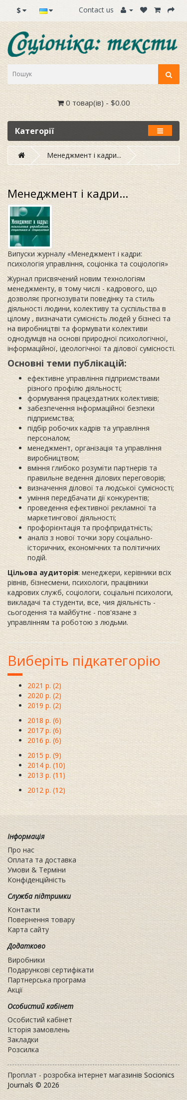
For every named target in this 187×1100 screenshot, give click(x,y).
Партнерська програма (46, 979)
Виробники (26, 960)
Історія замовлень (38, 1029)
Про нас (20, 850)
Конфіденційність (36, 879)
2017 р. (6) (44, 730)
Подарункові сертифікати (50, 970)
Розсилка (23, 1049)
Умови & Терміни (36, 869)
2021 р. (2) (44, 685)
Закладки (22, 1039)
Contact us (96, 9)
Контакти (23, 909)
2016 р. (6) (44, 740)
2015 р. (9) (44, 755)
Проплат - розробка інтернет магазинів (74, 1075)
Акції (15, 989)
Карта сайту (28, 929)
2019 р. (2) (44, 705)
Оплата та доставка (41, 859)
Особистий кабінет (39, 1019)
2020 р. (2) (44, 695)
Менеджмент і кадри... (84, 155)
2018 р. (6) (44, 720)
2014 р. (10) (46, 765)
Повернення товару (41, 919)
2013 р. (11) (46, 775)
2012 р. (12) (46, 790)
